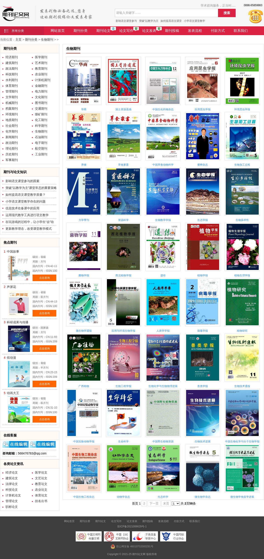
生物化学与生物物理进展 (163, 386)
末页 (166, 503)
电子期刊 (41, 143)
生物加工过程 (242, 164)
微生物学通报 (84, 330)
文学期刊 (12, 97)
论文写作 (126, 31)
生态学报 (202, 220)
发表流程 (195, 31)
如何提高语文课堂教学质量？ (26, 194)
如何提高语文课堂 (171, 20)
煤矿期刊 (41, 114)
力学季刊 (84, 220)
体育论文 (41, 495)
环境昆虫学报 (242, 109)
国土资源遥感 (123, 109)
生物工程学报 (123, 386)
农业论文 (41, 489)
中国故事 (13, 251)
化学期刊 (12, 131)
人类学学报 (163, 330)
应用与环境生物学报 (123, 330)
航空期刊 (41, 148)
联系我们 (241, 31)
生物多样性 (242, 220)
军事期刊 (12, 160)
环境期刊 (12, 114)
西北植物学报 (123, 275)
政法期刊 (12, 68)
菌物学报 (84, 275)
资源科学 (123, 220)
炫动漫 (11, 357)
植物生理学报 (242, 275)
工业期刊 (41, 154)
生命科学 (123, 441)
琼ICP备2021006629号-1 (132, 526)
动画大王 (13, 393)
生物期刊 (47, 39)
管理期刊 (12, 91)
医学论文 (41, 472)
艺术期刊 (41, 63)
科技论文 (12, 489)
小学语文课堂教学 (194, 20)
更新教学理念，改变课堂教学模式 (29, 228)
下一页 (154, 503)
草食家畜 (123, 164)
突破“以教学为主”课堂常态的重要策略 (31, 188)
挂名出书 (41, 501)
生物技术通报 (242, 386)
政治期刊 (12, 143)
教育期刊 (41, 68)
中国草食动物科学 (163, 164)
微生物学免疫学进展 (242, 496)
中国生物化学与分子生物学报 (242, 441)
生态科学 (163, 496)
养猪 (83, 164)
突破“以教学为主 (148, 20)
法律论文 (12, 484)
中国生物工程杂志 (83, 496)
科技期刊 (12, 74)
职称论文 (12, 506)
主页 (18, 39)
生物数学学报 (163, 220)
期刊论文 (103, 31)
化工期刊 (41, 120)
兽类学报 (202, 386)
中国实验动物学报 (83, 441)
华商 (83, 109)
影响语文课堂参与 (126, 20)
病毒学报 (202, 330)
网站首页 (58, 31)
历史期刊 (12, 154)
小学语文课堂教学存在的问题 (26, 201)
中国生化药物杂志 (163, 109)
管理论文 (12, 501)
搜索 (227, 13)
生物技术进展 (203, 441)
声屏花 (11, 287)
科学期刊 (41, 125)
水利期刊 (12, 80)
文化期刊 (41, 97)
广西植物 (84, 386)
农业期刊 (41, 74)
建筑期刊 (12, 63)
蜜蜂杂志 (202, 164)
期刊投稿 (172, 31)
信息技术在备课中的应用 (22, 208)
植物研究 (242, 330)
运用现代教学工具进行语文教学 (27, 215)
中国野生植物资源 (163, 441)
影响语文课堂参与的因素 (22, 181)
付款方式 (218, 31)
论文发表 (149, 31)
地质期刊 (12, 120)
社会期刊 (12, 125)
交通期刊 (41, 108)
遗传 (163, 275)
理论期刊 (12, 148)
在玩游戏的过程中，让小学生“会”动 (30, 222)
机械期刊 (12, 103)
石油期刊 (41, 137)
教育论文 (41, 484)
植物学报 (202, 275)
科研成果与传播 (17, 322)
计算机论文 (13, 495)
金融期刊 (41, 85)
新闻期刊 (12, 137)
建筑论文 (12, 478)
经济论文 (12, 472)
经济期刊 (12, 57)
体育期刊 (12, 85)
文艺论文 (41, 478)
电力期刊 (41, 91)
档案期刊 (12, 108)
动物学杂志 (123, 496)
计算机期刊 (42, 80)
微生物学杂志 (203, 496)
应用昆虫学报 (203, 109)
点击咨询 (44, 277)
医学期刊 (41, 57)
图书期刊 (41, 103)
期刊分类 (80, 31)
